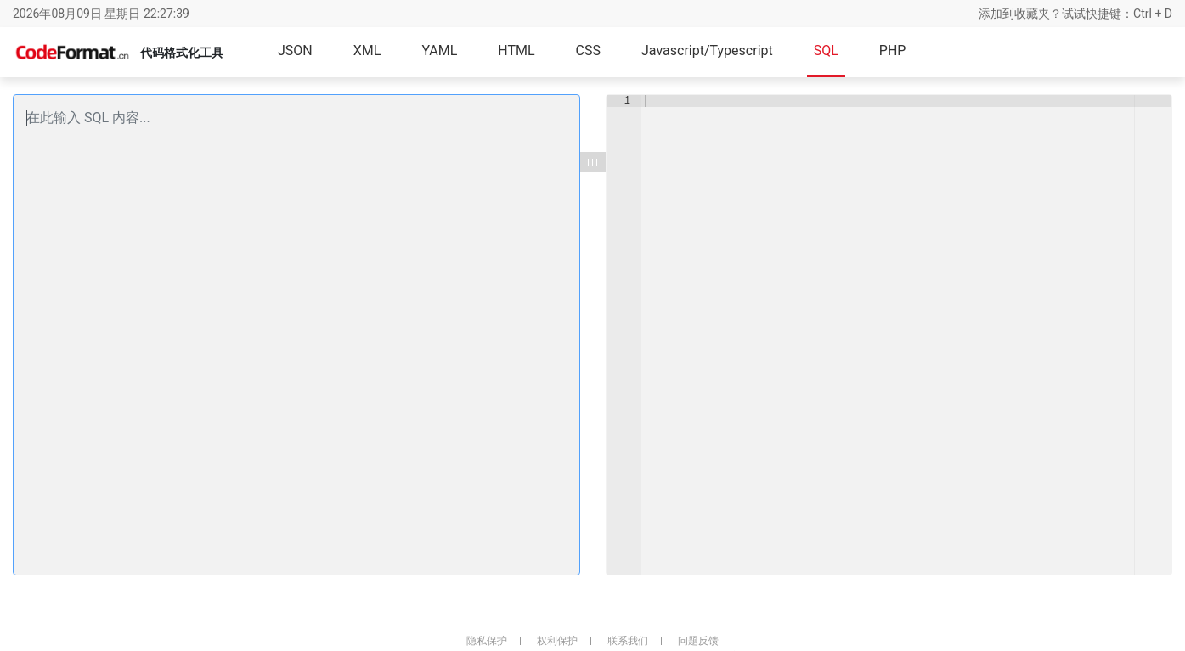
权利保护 (557, 641)
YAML (439, 50)
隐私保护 (486, 641)
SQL (826, 50)
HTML (516, 50)
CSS (588, 50)
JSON (295, 50)
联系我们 (627, 641)
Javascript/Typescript (707, 50)
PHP (892, 50)
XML (367, 50)
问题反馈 (698, 641)
